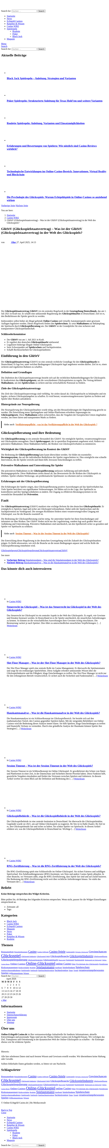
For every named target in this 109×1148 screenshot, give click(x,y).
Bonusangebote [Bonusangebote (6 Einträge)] (7, 952)
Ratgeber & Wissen (15, 23)
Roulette (16, 31)
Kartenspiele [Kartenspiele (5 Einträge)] (79, 960)
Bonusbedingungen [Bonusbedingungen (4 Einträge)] (21, 952)
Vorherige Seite (8, 205)
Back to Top (6, 1110)
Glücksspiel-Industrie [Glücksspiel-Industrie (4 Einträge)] (28, 956)
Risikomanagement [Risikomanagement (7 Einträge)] (9, 967)
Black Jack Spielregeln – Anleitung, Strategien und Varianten (41, 78)
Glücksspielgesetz (9, 550)
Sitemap (10, 1022)
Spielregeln (12, 29)
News (9, 18)
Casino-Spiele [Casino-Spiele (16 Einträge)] (57, 951)
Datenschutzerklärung (17, 1015)
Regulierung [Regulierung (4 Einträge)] (103, 964)
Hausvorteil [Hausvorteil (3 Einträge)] (62, 960)
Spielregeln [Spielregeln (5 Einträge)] (25, 970)
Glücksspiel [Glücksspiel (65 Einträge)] (11, 955)
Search (41, 11)
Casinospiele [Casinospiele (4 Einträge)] (70, 952)
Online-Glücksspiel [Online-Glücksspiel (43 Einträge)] (40, 963)
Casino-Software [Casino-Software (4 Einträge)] (43, 952)
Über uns (11, 1020)
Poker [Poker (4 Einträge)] (74, 964)
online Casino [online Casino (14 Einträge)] (63, 963)
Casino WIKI (13, 26)
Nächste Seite (22, 205)
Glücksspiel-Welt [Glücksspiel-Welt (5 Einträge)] (43, 956)
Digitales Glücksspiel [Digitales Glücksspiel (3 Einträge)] (81, 952)
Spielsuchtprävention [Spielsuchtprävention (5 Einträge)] (46, 970)
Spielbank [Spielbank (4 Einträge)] (58, 968)
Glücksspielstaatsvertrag (50, 550)
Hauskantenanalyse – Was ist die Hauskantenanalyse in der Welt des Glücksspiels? (53, 712)
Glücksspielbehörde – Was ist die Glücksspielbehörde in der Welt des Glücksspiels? (54, 815)
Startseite (11, 16)
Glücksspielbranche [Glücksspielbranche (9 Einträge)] (59, 956)
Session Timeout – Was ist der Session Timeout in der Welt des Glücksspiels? (50, 765)
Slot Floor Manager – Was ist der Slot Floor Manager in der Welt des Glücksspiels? (53, 662)
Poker (15, 34)
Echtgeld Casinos (15, 21)
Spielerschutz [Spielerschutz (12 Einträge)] (83, 967)
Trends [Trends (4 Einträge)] (76, 970)
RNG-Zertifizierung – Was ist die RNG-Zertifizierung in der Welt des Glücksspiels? (54, 866)
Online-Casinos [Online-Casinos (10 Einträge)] (17, 964)
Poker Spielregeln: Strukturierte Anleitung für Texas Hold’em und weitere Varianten (54, 100)
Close (3, 1112)
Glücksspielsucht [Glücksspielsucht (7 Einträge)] (50, 960)
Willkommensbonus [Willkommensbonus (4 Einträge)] (16, 973)
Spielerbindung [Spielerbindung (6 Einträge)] (68, 967)
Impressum (12, 1017)
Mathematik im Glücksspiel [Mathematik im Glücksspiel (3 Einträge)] (93, 960)
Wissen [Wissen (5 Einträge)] (26, 973)
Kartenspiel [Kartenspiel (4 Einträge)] (70, 960)
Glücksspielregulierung (28, 550)
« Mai (4, 1000)
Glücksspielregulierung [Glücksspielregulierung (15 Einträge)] (14, 959)
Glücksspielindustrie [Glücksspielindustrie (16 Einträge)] (81, 956)
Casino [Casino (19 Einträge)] (32, 951)
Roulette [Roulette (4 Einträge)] (33, 968)
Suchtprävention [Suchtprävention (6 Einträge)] (61, 970)
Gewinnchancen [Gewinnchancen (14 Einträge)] (98, 951)
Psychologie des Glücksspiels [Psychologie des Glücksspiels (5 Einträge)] (87, 964)
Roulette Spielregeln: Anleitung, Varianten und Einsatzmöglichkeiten (46, 123)
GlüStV (64, 550)
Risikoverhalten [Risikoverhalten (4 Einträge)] (23, 968)
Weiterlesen (12, 625)
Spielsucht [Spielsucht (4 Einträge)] (34, 970)
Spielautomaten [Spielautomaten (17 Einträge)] (45, 967)
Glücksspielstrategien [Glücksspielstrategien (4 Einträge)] (35, 960)
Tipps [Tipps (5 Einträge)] (71, 970)
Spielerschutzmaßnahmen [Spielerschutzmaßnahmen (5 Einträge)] (11, 970)
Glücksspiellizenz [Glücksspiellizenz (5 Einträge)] (100, 956)
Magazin (11, 39)
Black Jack (17, 36)
